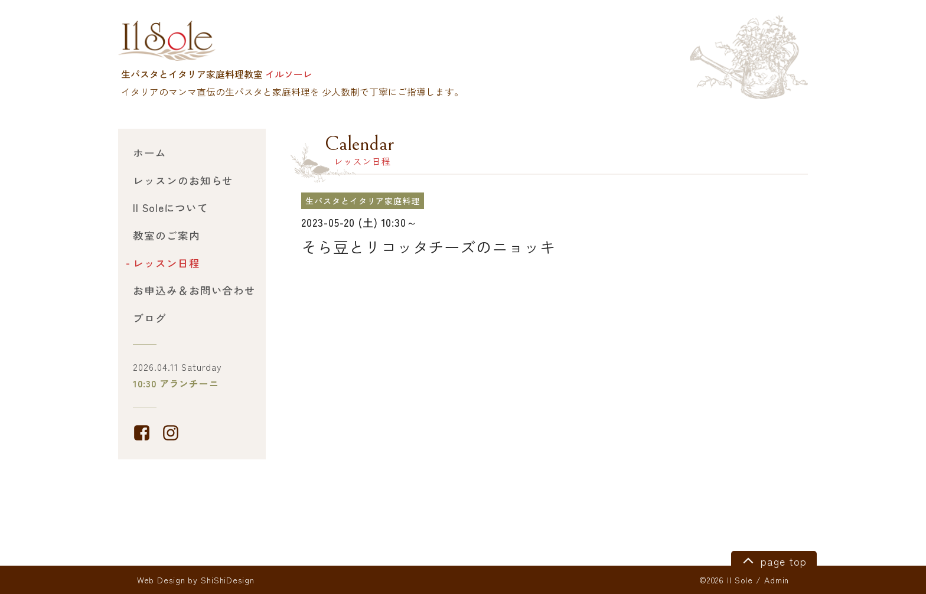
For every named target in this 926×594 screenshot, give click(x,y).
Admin (776, 580)
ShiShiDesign (228, 580)
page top (772, 560)
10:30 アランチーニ (176, 383)
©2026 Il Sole (726, 580)
